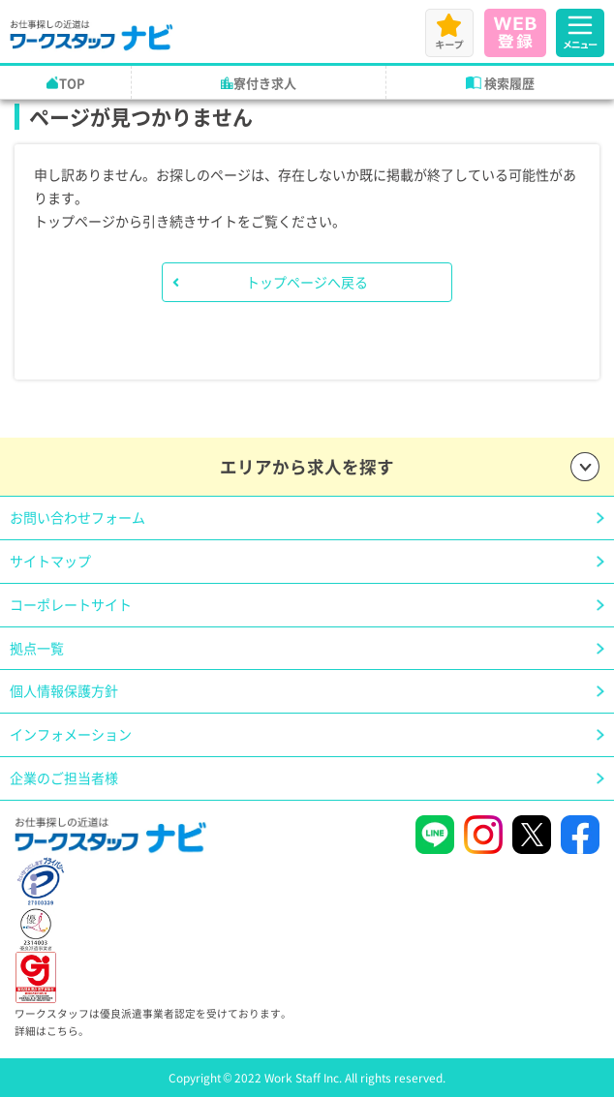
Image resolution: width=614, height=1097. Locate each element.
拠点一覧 (37, 647)
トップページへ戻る (307, 281)
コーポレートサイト (71, 604)
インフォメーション (71, 734)
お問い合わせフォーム (77, 517)
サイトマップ (50, 560)
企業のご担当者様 (64, 777)
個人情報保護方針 (64, 690)
